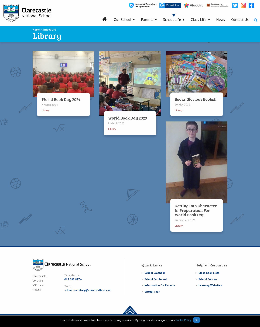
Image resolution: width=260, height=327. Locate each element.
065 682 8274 (72, 279)
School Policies (208, 279)
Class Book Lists (209, 273)
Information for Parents (160, 285)
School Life (172, 19)
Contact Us (240, 19)
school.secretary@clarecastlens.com (87, 290)
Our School (122, 19)
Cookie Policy (183, 320)
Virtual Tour (152, 291)
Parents (147, 19)
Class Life (198, 19)
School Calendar (155, 273)
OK (197, 320)
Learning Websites (210, 285)
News (220, 19)
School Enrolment (156, 279)
